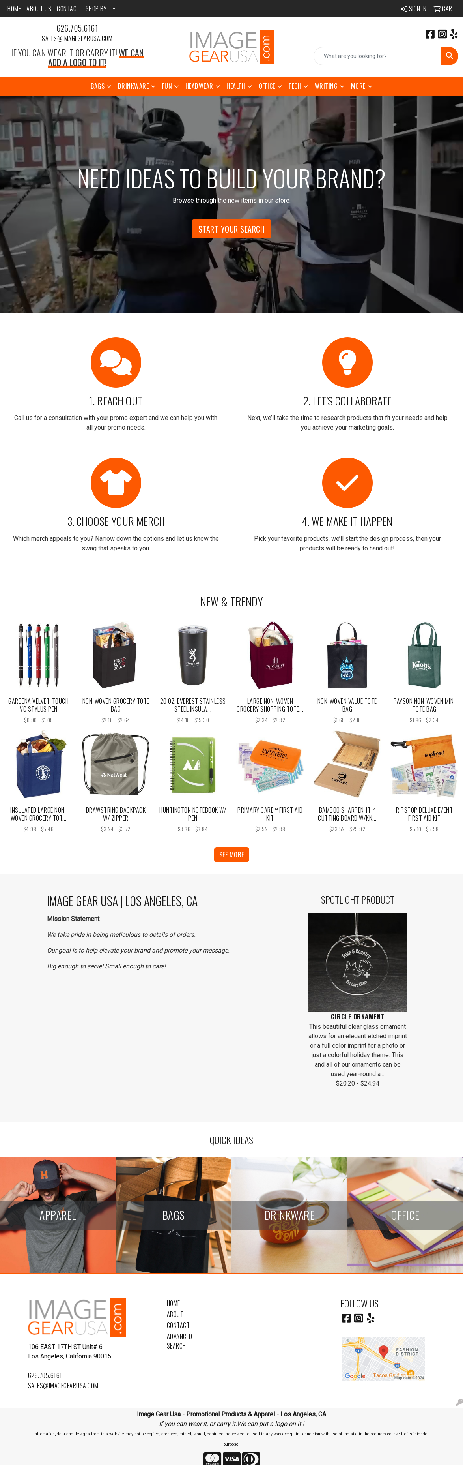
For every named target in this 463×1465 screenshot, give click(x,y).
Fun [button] (167, 86)
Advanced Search (179, 1341)
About (175, 1314)
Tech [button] (294, 86)
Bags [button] (98, 86)
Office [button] (267, 86)
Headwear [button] (199, 86)
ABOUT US (38, 8)
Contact (178, 1325)
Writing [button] (326, 86)
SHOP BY (96, 8)
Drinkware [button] (133, 86)
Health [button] (235, 86)
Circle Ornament (358, 1016)
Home (173, 1303)
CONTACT (68, 8)
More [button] (358, 86)
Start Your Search (231, 229)
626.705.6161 (77, 28)
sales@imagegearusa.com (77, 38)
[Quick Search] (378, 56)
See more (231, 854)
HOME (14, 8)
